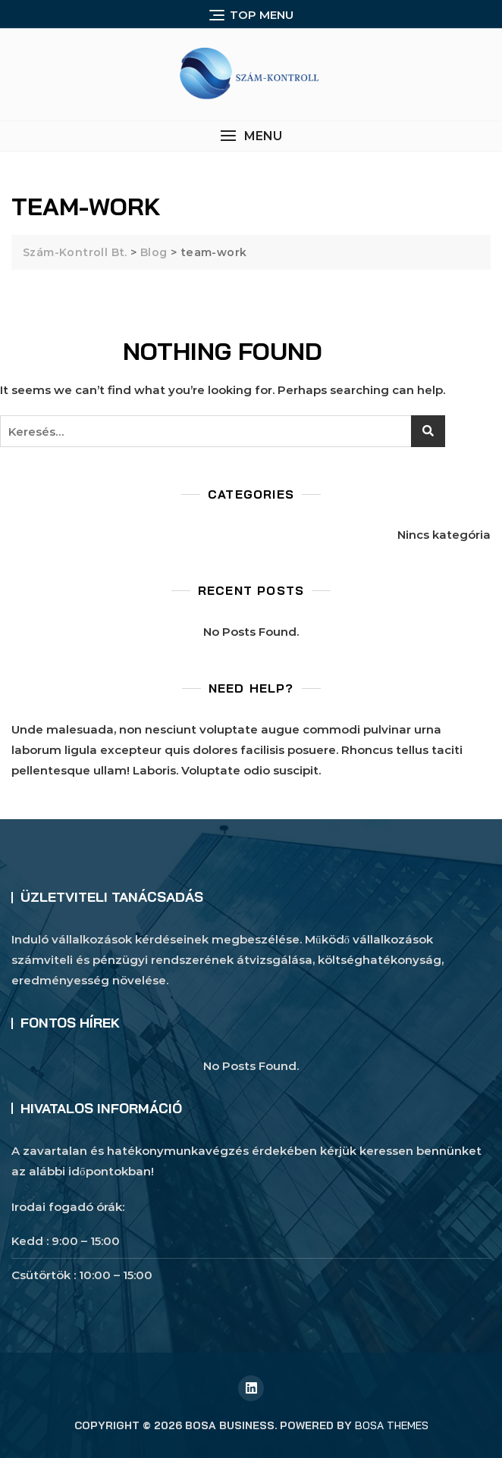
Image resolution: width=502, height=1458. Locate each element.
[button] (251, 136)
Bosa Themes (391, 1425)
